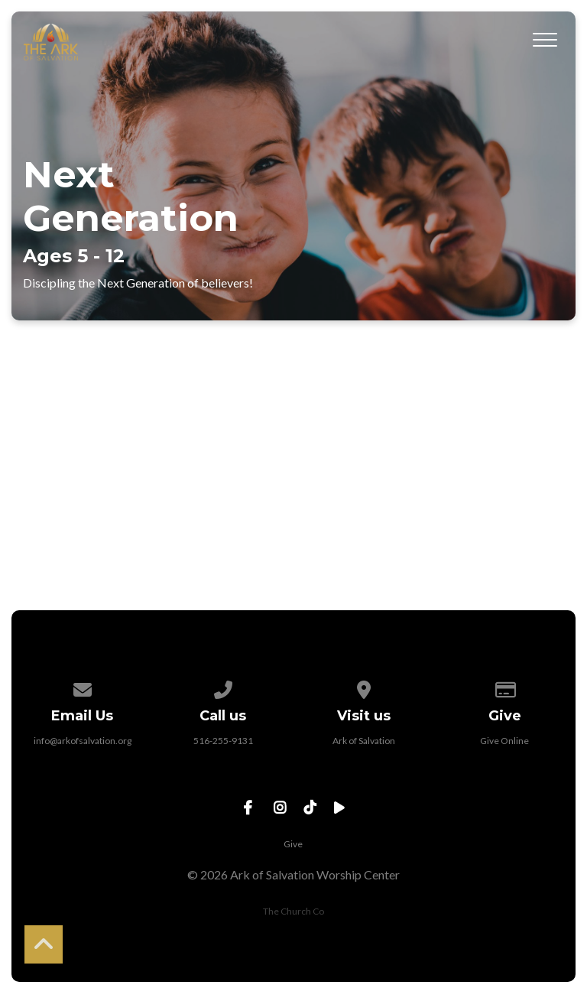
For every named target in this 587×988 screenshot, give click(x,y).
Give (293, 844)
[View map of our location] (364, 687)
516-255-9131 (223, 740)
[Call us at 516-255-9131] (223, 687)
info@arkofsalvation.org (82, 740)
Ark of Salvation (363, 740)
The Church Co (293, 911)
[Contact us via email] (83, 687)
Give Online (504, 740)
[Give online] (505, 687)
